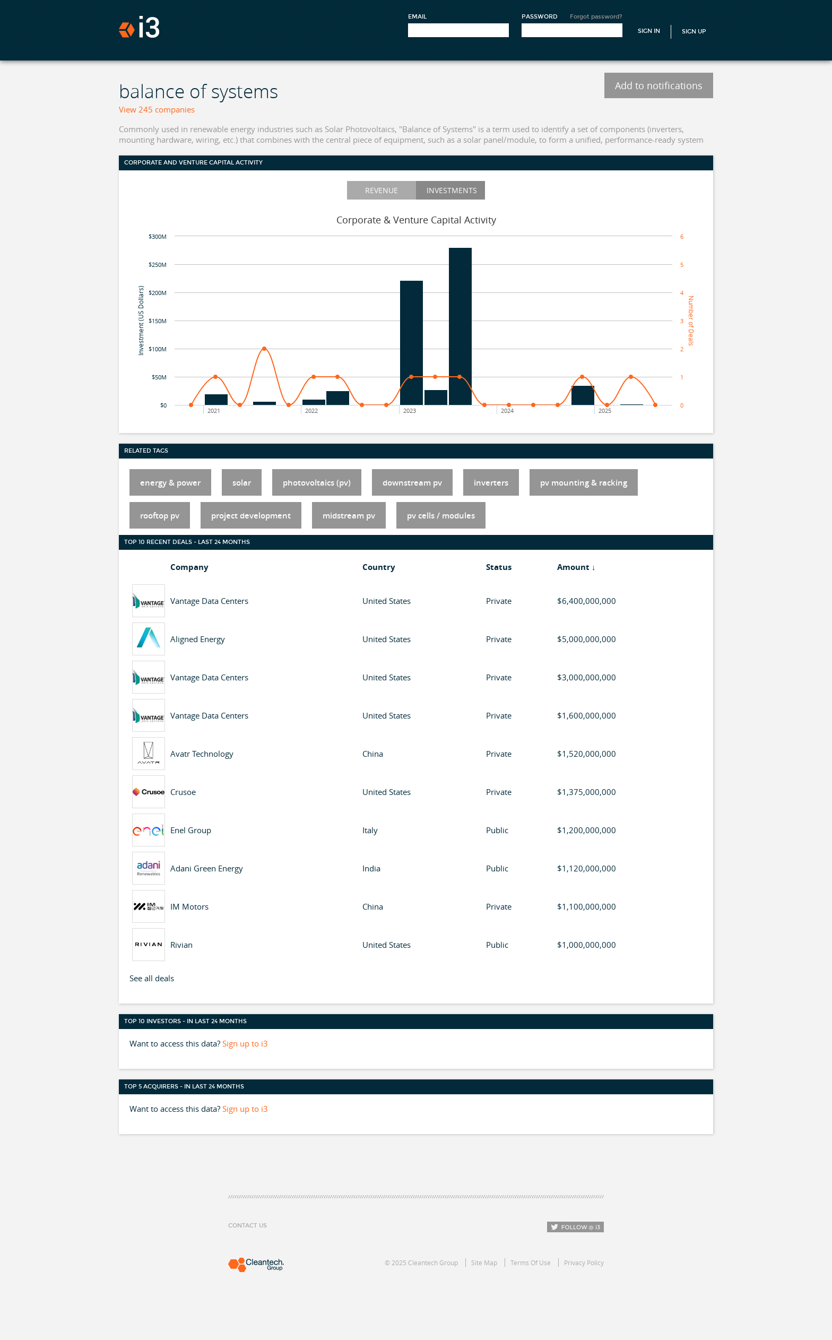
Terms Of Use (530, 1262)
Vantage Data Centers (209, 600)
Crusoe (183, 791)
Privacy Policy (584, 1262)
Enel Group (190, 830)
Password (540, 17)
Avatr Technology (201, 753)
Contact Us (247, 1225)
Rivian (181, 944)
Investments (452, 190)
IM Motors (189, 906)
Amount (573, 567)
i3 (139, 27)
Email (417, 17)
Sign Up (694, 31)
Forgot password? (596, 17)
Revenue (381, 190)
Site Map (484, 1262)
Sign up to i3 (245, 1043)
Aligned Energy (197, 639)
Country (378, 567)
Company (189, 567)
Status (499, 567)
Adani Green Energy (206, 868)
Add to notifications (659, 85)
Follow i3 (575, 1227)
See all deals (151, 978)
